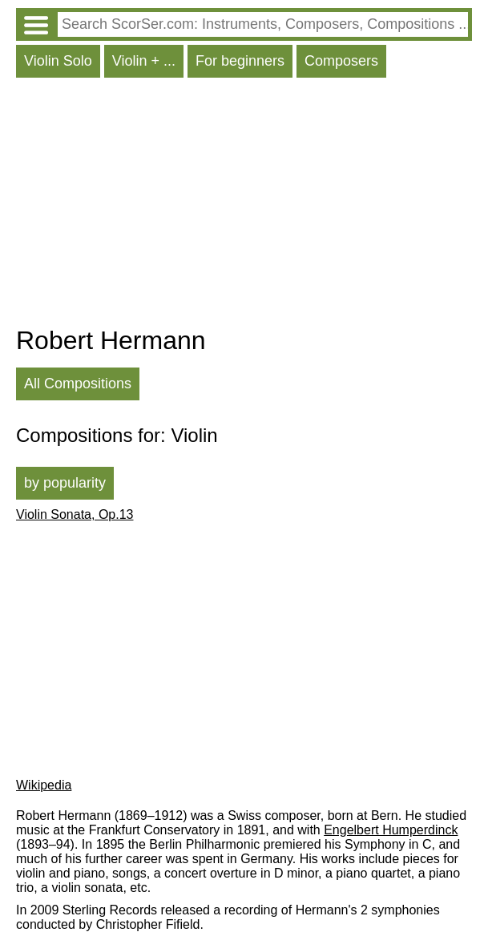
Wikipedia (43, 785)
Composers (341, 61)
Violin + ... (143, 61)
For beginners (240, 61)
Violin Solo (58, 61)
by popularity (65, 483)
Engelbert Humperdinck (391, 830)
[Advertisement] (244, 206)
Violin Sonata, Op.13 (74, 514)
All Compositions (77, 384)
